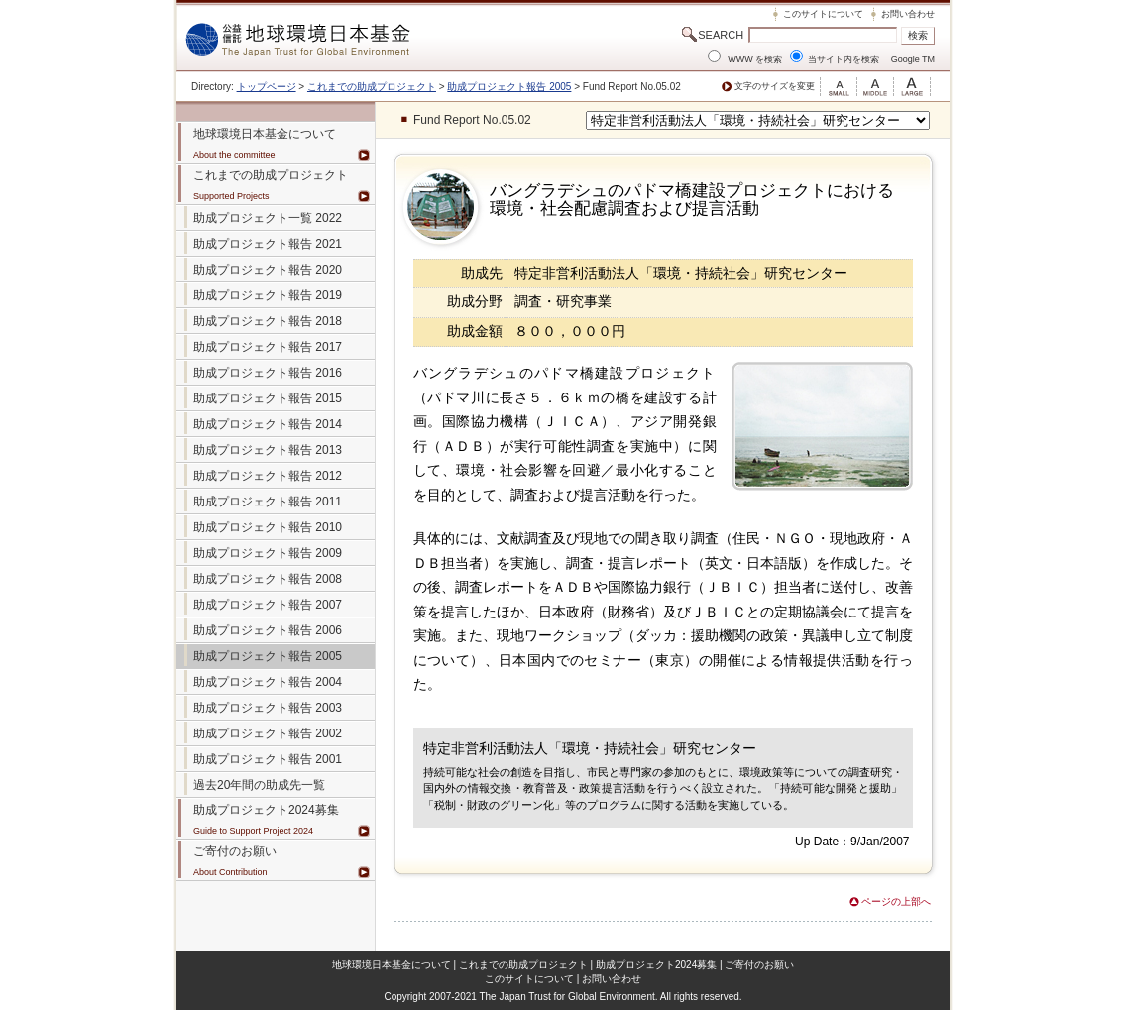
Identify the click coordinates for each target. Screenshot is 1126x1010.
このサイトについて (823, 14)
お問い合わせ (908, 14)
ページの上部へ (896, 901)
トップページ (266, 86)
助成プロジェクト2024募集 (266, 810)
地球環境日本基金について (391, 964)
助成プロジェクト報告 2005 (509, 86)
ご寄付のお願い (759, 964)
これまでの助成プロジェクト (371, 86)
